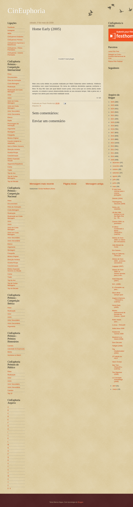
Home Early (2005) (116, 306)
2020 (113, 122)
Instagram (11, 30)
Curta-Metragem (13, 83)
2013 (113, 146)
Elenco (10, 117)
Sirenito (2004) (117, 198)
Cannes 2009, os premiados (118, 222)
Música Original (13, 138)
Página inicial (69, 184)
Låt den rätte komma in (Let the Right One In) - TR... (118, 215)
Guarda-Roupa (13, 152)
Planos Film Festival (115, 61)
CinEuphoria (26, 11)
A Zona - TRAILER (118, 325)
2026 (113, 102)
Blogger (80, 502)
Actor (9, 95)
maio (114, 186)
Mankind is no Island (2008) (117, 338)
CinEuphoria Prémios (15, 40)
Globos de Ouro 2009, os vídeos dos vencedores (118, 240)
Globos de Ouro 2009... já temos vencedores (118, 261)
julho (114, 179)
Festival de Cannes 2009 (118, 333)
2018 (113, 129)
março (115, 389)
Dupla (10, 120)
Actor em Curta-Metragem (13, 102)
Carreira (10, 346)
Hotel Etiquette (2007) (117, 280)
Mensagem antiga (94, 184)
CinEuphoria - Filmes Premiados (15, 49)
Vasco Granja (117, 362)
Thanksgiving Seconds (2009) (118, 202)
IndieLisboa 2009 (118, 328)
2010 (113, 156)
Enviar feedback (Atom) (47, 189)
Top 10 (10, 393)
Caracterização (13, 156)
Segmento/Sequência (15, 164)
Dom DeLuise (117, 342)
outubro (115, 169)
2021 (113, 119)
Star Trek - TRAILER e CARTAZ (117, 367)
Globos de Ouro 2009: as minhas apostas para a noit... (118, 272)
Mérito (10, 352)
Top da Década (13, 181)
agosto (115, 176)
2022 (113, 115)
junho (115, 183)
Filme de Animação (14, 80)
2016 (113, 136)
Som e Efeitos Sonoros (16, 146)
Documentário (12, 77)
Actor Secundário (14, 111)
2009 (113, 160)
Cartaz (10, 167)
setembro (116, 173)
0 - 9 (9, 488)
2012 (113, 149)
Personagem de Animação (13, 124)
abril (114, 386)
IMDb (9, 33)
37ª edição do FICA (117, 357)
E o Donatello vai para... (118, 288)
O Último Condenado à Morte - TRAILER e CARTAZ (118, 230)
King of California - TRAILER (118, 254)
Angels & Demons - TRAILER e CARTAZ (118, 300)
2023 (113, 112)
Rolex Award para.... (116, 320)
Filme (9, 74)
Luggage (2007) (117, 266)
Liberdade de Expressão (16, 349)
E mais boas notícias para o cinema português (118, 192)
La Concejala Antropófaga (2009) (117, 379)
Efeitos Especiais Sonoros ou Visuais (14, 270)
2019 (113, 126)
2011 (113, 153)
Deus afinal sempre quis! (117, 293)
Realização (11, 87)
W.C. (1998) (116, 284)
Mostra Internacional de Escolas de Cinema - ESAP (118, 313)
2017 (113, 132)
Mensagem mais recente (42, 184)
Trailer (10, 170)
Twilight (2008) (117, 346)
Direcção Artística (14, 149)
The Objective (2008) (117, 373)
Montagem (11, 132)
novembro (116, 166)
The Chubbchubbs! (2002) (118, 351)
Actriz (10, 98)
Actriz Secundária (14, 114)
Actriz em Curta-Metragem (13, 107)
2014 (113, 143)
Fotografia (11, 135)
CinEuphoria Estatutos (15, 37)
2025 (113, 105)
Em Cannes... (117, 250)
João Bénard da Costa (117, 246)
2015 (113, 139)
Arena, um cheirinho (116, 208)
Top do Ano (11, 173)
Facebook (11, 27)
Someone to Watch (14, 355)
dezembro (116, 163)
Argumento (11, 129)
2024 (113, 109)
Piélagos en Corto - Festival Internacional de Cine (117, 56)
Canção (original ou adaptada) (14, 142)
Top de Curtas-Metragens (13, 177)
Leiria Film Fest (113, 51)
